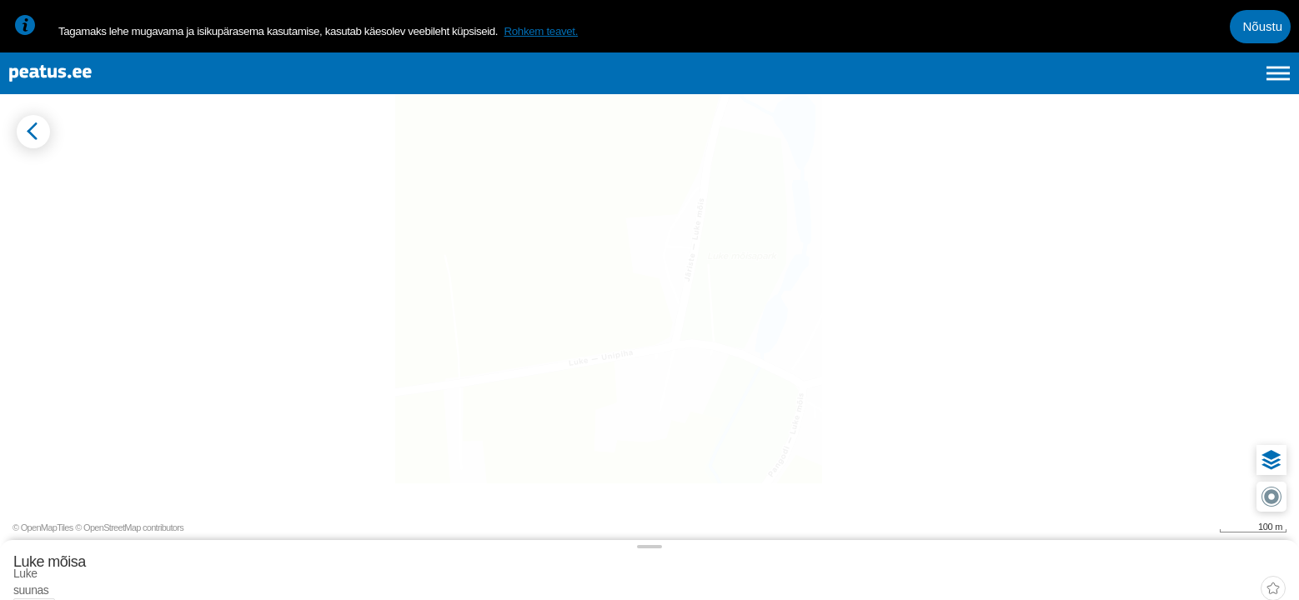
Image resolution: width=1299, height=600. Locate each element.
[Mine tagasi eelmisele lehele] (26, 163)
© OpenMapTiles (1146, 573)
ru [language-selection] (1233, 81)
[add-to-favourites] (371, 179)
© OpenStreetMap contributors (1232, 573)
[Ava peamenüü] (1278, 81)
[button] (1259, 388)
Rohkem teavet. (541, 31)
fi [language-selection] (1189, 81)
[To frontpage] (96, 82)
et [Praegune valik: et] (1100, 81)
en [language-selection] (1146, 81)
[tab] (92, 231)
